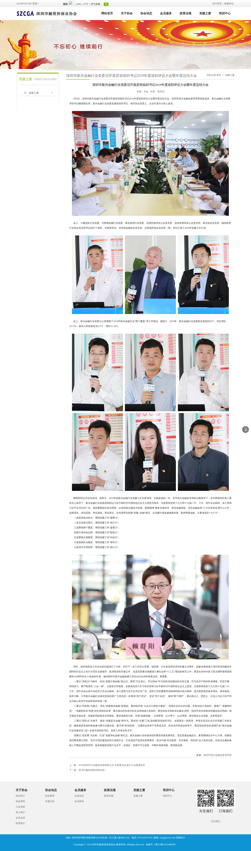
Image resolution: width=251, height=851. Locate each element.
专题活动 (50, 801)
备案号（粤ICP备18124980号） (162, 844)
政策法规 (185, 13)
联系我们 (20, 823)
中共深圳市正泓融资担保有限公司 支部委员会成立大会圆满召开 (107, 765)
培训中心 (225, 13)
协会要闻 (50, 795)
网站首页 (107, 13)
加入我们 (20, 812)
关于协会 (127, 13)
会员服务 (166, 13)
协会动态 (146, 13)
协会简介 (20, 795)
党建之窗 (205, 13)
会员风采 (79, 801)
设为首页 (217, 3)
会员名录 (20, 817)
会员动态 (79, 795)
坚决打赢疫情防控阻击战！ (88, 770)
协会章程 (20, 801)
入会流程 (20, 806)
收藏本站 (229, 3)
